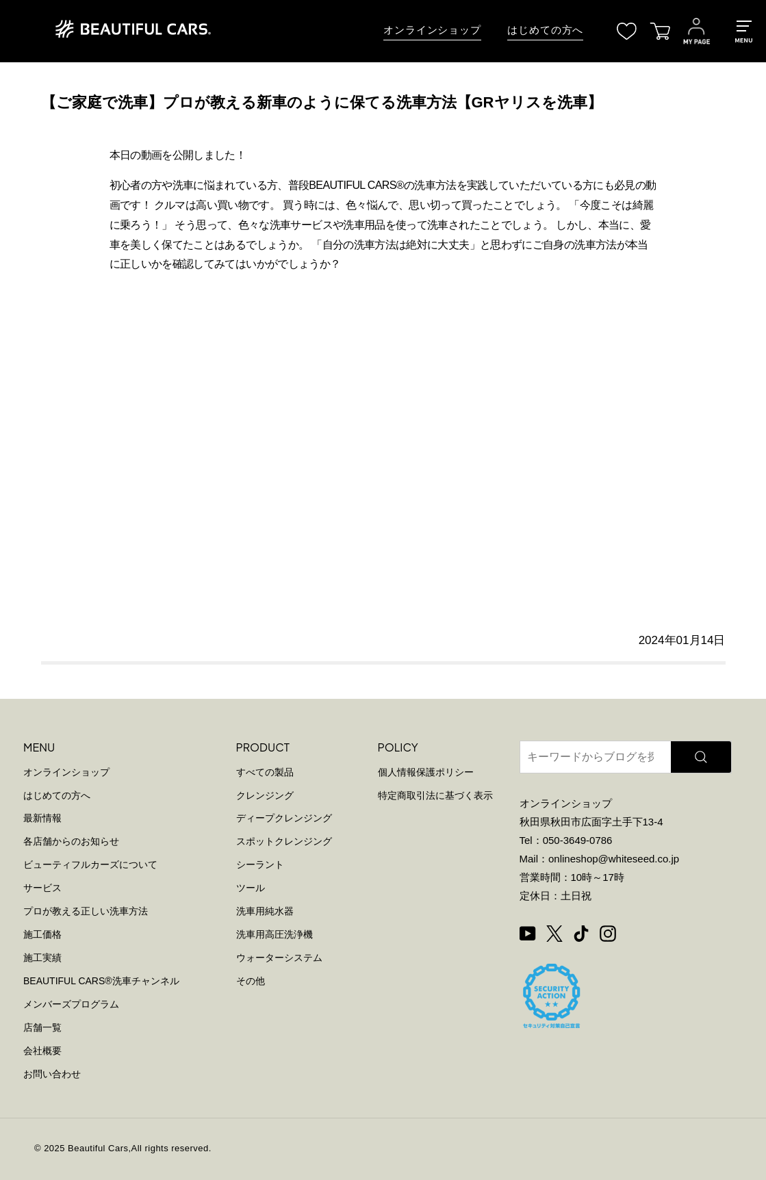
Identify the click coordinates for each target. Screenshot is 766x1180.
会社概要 (42, 1050)
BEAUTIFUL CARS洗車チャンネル (101, 980)
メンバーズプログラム (71, 1004)
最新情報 (42, 817)
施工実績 (42, 957)
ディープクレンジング (284, 817)
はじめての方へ (545, 30)
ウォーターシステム (279, 957)
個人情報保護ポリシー (426, 772)
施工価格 (42, 934)
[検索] (701, 757)
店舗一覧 (42, 1027)
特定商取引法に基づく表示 (435, 795)
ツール (250, 887)
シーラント (260, 864)
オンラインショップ (432, 30)
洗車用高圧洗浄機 (274, 934)
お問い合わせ (52, 1073)
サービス (42, 887)
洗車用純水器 (265, 911)
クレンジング (265, 795)
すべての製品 (265, 772)
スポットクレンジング (284, 841)
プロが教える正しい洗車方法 (85, 911)
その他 (250, 980)
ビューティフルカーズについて (90, 864)
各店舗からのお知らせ (71, 841)
